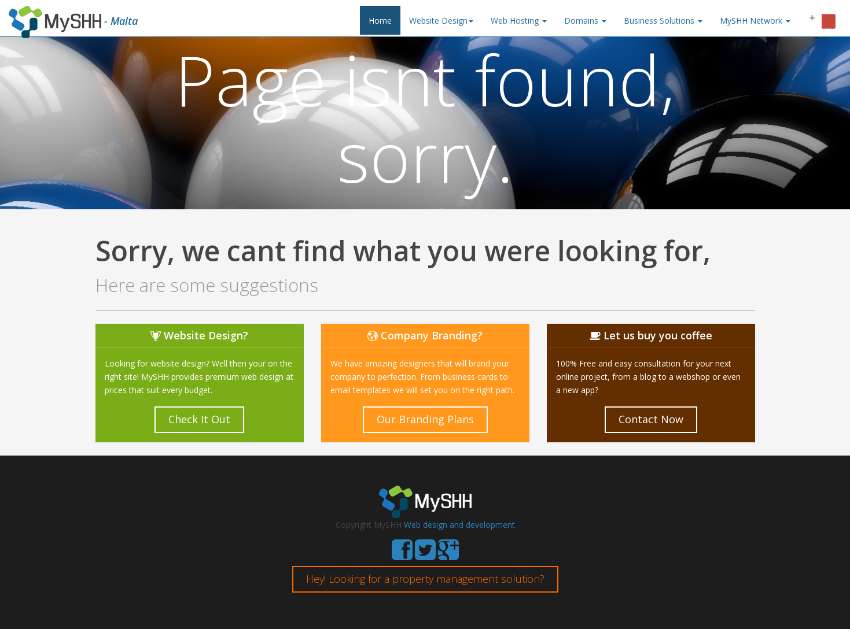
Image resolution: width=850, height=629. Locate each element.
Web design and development (459, 524)
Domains (585, 20)
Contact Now (651, 419)
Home (380, 20)
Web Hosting (519, 20)
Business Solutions (663, 20)
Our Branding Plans (425, 419)
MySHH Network (755, 20)
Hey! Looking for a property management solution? (425, 579)
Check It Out (199, 419)
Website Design (441, 20)
